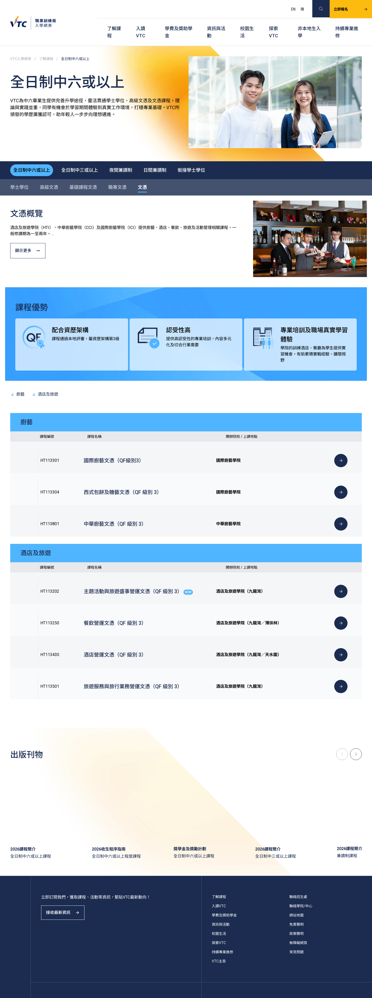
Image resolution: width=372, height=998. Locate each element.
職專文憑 (117, 173)
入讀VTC (140, 23)
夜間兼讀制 (130, 155)
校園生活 (247, 23)
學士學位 (19, 173)
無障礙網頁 (298, 887)
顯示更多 (31, 241)
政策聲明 (296, 877)
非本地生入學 (309, 23)
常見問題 (296, 896)
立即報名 (345, 6)
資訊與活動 (216, 23)
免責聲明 (296, 868)
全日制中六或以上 (33, 155)
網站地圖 (296, 859)
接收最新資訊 (66, 860)
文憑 (142, 173)
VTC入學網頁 (20, 46)
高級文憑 (49, 173)
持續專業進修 (346, 23)
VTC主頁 (219, 905)
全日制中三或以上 (85, 155)
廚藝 (17, 380)
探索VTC (273, 23)
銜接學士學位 (210, 155)
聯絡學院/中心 (300, 850)
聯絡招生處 (298, 841)
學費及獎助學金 (178, 23)
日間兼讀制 (169, 155)
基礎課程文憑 (83, 173)
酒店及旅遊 (45, 380)
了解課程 (114, 23)
